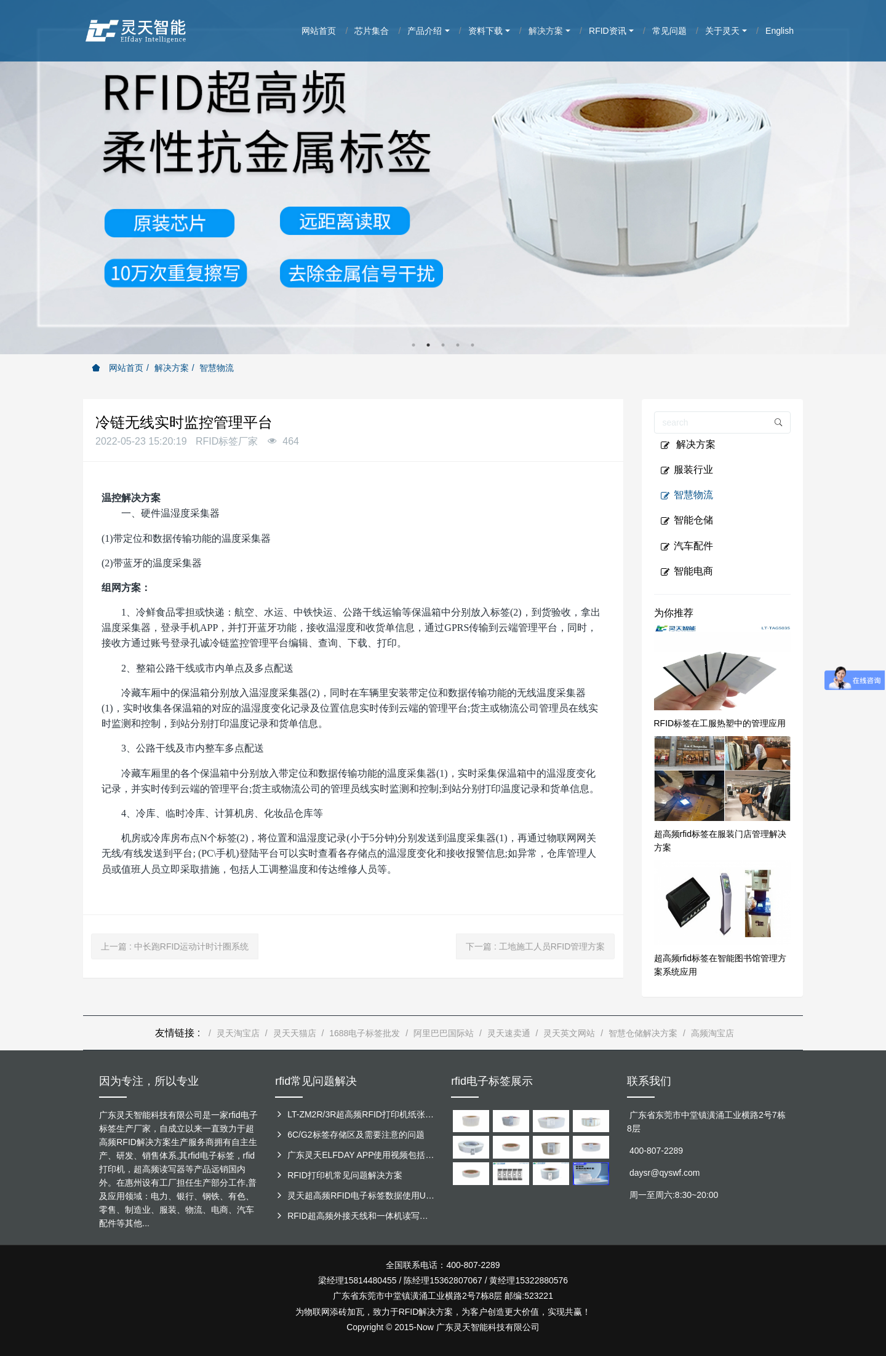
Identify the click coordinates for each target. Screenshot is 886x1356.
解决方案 (171, 368)
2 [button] (428, 345)
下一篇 (535, 946)
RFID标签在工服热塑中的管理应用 (720, 723)
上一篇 (175, 946)
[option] (443, 177)
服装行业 (686, 469)
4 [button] (458, 345)
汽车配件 (686, 546)
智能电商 (686, 571)
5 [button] (472, 345)
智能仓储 (686, 520)
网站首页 (117, 368)
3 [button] (443, 345)
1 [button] (413, 345)
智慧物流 (216, 368)
